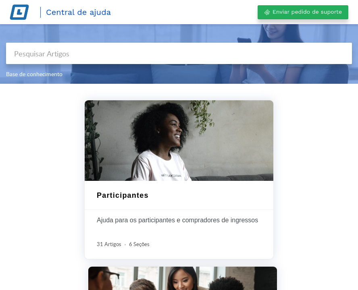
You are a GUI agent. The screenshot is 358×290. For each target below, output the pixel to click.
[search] (179, 53)
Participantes (123, 195)
